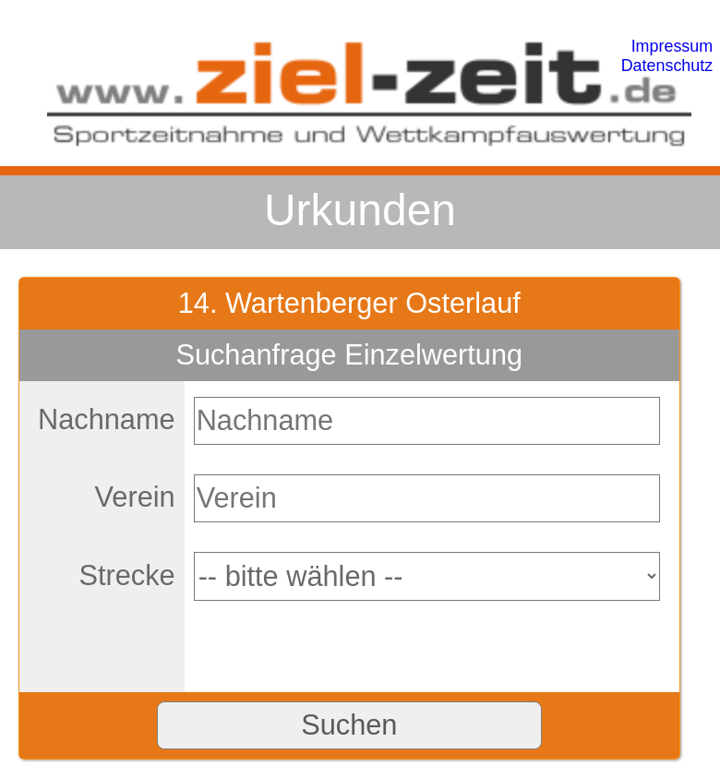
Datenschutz (667, 65)
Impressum (672, 46)
